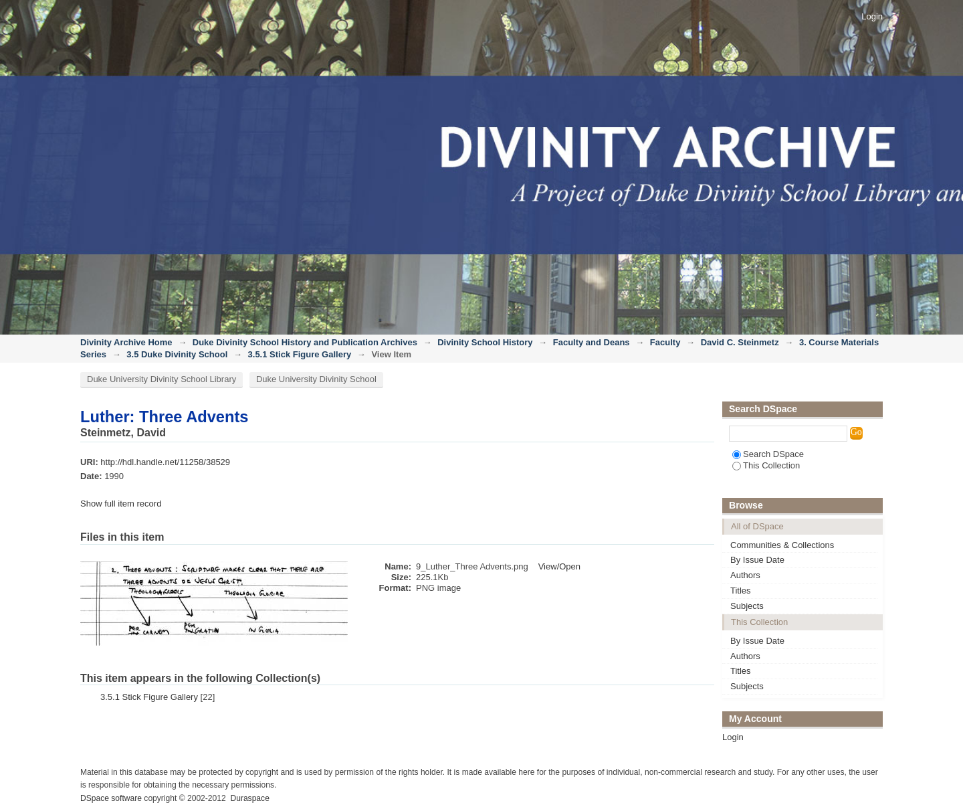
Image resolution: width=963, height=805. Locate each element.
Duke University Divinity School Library (161, 379)
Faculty (665, 342)
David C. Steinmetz (740, 342)
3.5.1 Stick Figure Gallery (300, 354)
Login (872, 16)
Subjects (747, 606)
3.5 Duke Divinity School (176, 354)
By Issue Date (757, 560)
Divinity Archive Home (126, 342)
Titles (740, 591)
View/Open (559, 566)
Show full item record (120, 504)
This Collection (766, 465)
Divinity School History (484, 342)
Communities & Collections (782, 545)
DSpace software (111, 798)
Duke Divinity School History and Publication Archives (305, 342)
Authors (745, 575)
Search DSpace (768, 454)
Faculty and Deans (591, 342)
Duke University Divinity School (316, 379)
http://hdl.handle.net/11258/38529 (165, 462)
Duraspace (249, 798)
